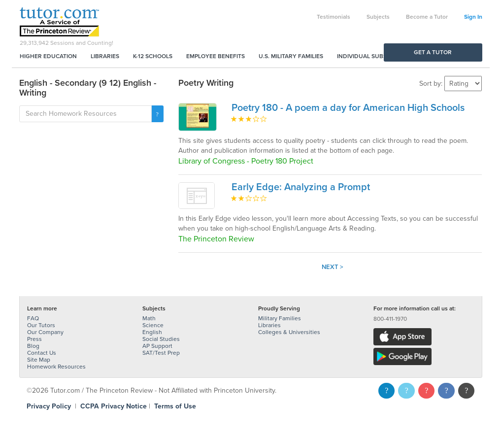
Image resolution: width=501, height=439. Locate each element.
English (152, 332)
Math (149, 318)
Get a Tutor (433, 52)
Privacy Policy (49, 406)
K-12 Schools (152, 56)
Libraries (105, 56)
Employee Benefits (215, 56)
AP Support (157, 345)
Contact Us (41, 352)
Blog (33, 345)
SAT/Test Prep (161, 352)
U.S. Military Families (291, 56)
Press (34, 339)
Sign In (473, 16)
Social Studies (161, 339)
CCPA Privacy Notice (113, 406)
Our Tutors (41, 325)
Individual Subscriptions (377, 56)
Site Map (38, 359)
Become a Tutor (427, 16)
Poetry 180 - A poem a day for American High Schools (348, 108)
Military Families (279, 318)
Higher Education (48, 56)
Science (153, 325)
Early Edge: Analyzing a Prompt (301, 187)
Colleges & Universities (289, 332)
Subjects (378, 16)
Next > (332, 267)
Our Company (45, 332)
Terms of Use (175, 406)
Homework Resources (56, 366)
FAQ (33, 318)
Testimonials (333, 16)
